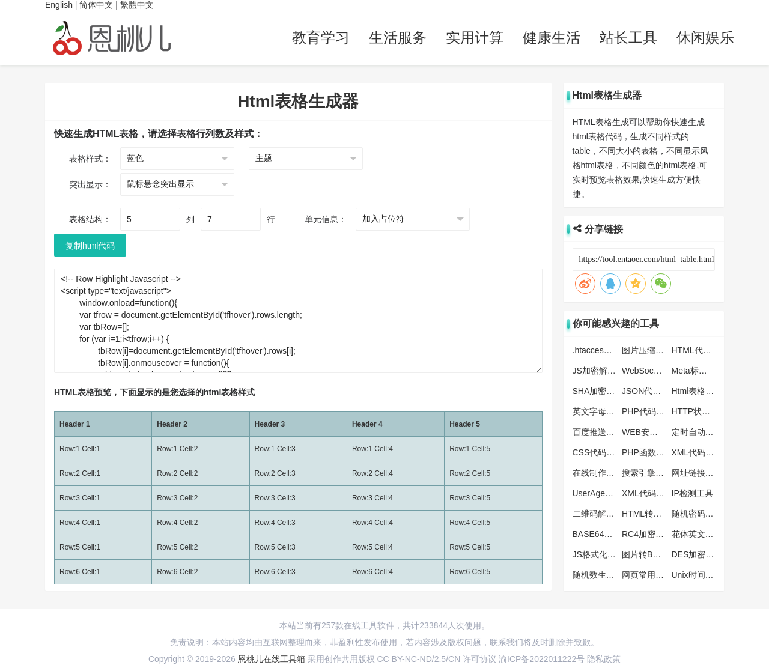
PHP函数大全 (647, 452)
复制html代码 (90, 245)
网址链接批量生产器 (709, 473)
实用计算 (474, 37)
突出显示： (90, 184)
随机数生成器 (598, 575)
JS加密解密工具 (603, 370)
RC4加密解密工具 (655, 534)
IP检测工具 (692, 493)
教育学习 (321, 37)
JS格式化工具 (598, 554)
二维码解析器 (598, 513)
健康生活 (551, 37)
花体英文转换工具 (705, 534)
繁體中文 (137, 5)
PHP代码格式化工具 (660, 411)
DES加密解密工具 (706, 554)
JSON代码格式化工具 (662, 391)
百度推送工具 (598, 432)
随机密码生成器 (701, 513)
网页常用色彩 (647, 575)
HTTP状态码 (695, 411)
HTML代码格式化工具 (712, 350)
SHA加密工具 (598, 391)
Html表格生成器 (701, 391)
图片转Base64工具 (657, 554)
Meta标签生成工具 (706, 370)
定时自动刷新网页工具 (714, 432)
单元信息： (326, 219)
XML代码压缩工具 (706, 452)
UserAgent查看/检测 (610, 493)
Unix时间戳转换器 (705, 575)
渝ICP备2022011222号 (542, 659)
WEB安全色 (644, 432)
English (59, 5)
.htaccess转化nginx (609, 350)
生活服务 (398, 37)
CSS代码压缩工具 (606, 452)
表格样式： (90, 158)
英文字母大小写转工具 (615, 411)
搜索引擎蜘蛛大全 (655, 473)
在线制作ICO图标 (605, 473)
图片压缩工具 (647, 350)
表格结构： (90, 219)
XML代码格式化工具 (660, 493)
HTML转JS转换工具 (659, 513)
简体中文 (96, 5)
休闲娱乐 (705, 37)
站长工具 (628, 37)
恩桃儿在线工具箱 (271, 659)
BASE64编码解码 (605, 534)
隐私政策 (604, 659)
